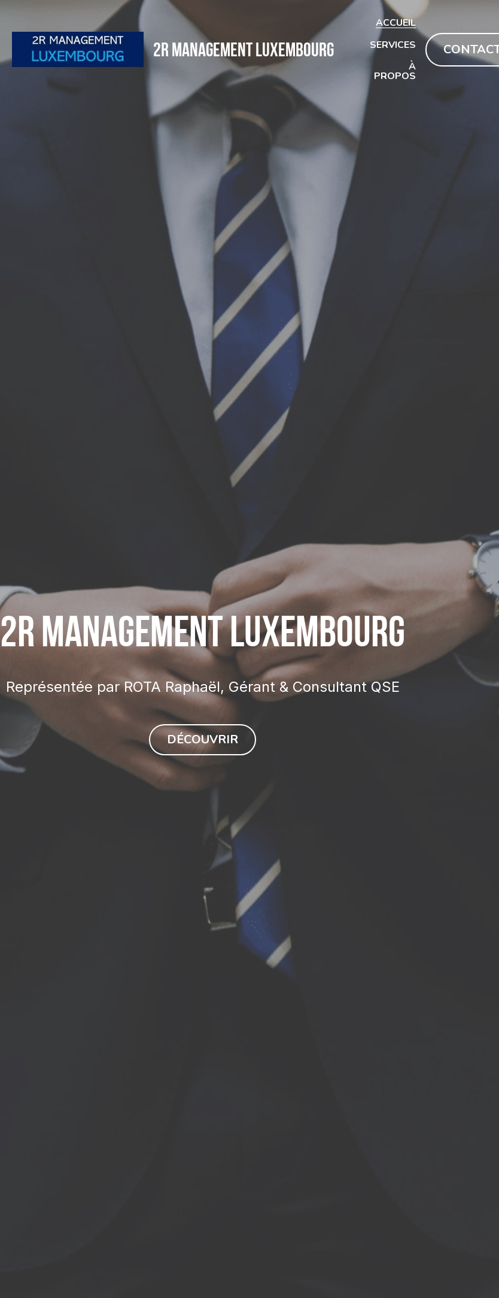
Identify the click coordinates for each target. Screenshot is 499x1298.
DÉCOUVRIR (202, 739)
